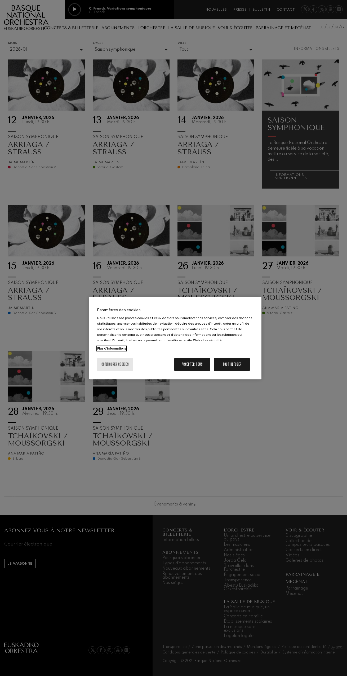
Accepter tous (192, 364)
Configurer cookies (115, 364)
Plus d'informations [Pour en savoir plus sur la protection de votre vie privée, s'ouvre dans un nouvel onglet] (111, 348)
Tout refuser (232, 364)
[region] (175, 338)
